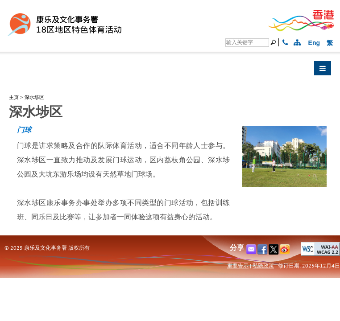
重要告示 (238, 265)
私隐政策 (263, 265)
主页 (14, 97)
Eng (314, 42)
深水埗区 (34, 97)
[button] (170, 70)
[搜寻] (247, 42)
